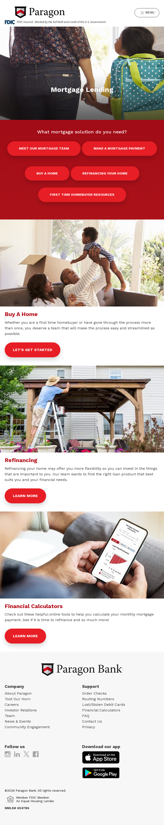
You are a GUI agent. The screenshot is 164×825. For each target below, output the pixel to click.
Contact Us (92, 721)
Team (10, 716)
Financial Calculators (101, 710)
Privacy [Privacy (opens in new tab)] (88, 727)
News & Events (18, 721)
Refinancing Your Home (105, 173)
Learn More (25, 496)
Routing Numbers (98, 699)
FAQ (85, 716)
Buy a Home (47, 173)
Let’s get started (32, 350)
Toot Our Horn (17, 699)
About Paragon (18, 693)
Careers (12, 704)
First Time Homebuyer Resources (82, 194)
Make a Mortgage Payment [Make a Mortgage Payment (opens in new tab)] (119, 148)
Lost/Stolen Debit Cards (103, 704)
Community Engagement (27, 727)
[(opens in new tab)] (8, 754)
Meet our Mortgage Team (44, 148)
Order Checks (94, 693)
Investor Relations (21, 710)
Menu (147, 13)
